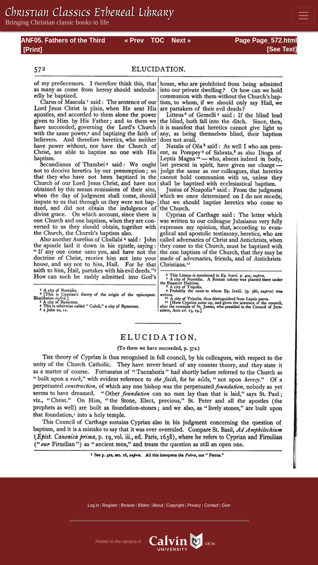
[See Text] (282, 49)
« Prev (134, 40)
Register (110, 505)
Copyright (175, 505)
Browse (128, 505)
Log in (93, 505)
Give (226, 505)
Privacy (194, 505)
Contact (211, 505)
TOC (157, 40)
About (157, 505)
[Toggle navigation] (303, 16)
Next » (181, 40)
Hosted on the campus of (159, 542)
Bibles (143, 505)
